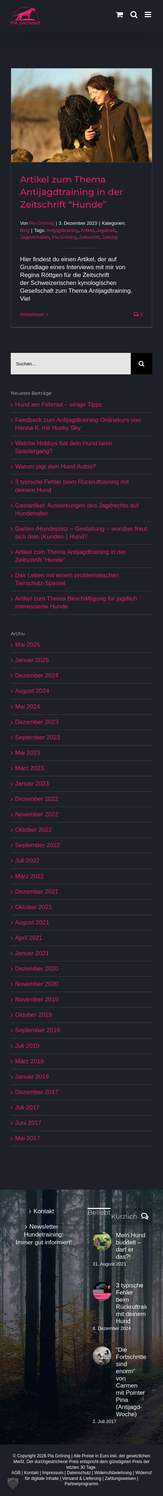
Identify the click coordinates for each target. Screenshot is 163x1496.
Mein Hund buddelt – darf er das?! (130, 1246)
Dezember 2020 (36, 968)
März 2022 (29, 876)
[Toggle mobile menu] (148, 14)
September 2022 (37, 845)
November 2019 (36, 999)
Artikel (87, 230)
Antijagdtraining (62, 230)
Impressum (52, 1472)
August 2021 (32, 922)
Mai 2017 (27, 1138)
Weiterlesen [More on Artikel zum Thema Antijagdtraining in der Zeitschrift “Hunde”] (32, 314)
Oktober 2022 (33, 829)
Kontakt (43, 1211)
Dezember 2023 (36, 722)
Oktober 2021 (33, 907)
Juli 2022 (27, 860)
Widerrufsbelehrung (113, 1472)
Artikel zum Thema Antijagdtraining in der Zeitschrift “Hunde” (71, 192)
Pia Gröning (41, 223)
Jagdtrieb (105, 230)
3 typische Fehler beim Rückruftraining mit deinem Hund (131, 1303)
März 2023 (29, 768)
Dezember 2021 (36, 891)
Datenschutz (79, 1472)
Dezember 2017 (36, 1092)
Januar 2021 (32, 953)
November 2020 (36, 984)
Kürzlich (124, 1216)
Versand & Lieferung (81, 1478)
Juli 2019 (27, 1046)
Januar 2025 (32, 660)
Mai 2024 (27, 706)
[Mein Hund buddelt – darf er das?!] (102, 1241)
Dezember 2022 (36, 799)
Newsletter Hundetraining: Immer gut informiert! (44, 1234)
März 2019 (29, 1061)
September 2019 (37, 1030)
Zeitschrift (89, 237)
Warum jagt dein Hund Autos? (55, 466)
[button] (13, 1483)
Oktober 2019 (33, 1014)
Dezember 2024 (36, 675)
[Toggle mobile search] (134, 14)
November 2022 (36, 814)
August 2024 (32, 691)
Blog (24, 230)
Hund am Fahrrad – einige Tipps (58, 404)
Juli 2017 (27, 1107)
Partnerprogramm (81, 1483)
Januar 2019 (32, 1076)
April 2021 (29, 937)
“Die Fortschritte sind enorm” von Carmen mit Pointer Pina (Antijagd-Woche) (131, 1382)
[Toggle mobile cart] (119, 14)
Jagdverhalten (34, 237)
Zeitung (109, 237)
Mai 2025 (27, 644)
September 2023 (37, 737)
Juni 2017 (28, 1122)
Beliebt (99, 1212)
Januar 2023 (32, 783)
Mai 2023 (27, 752)
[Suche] (141, 363)
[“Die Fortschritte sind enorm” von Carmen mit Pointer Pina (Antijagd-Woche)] (102, 1355)
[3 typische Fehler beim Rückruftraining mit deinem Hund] (102, 1291)
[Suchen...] (71, 363)
